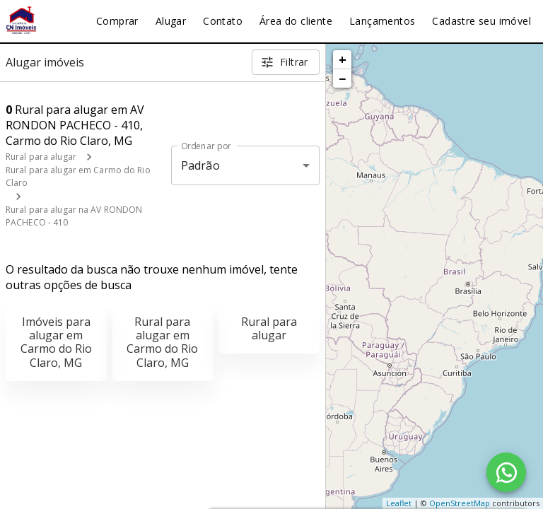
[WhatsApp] (506, 472)
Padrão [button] (200, 165)
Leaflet (398, 503)
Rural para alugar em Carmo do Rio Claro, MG (162, 342)
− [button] (342, 78)
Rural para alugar (41, 157)
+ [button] (342, 59)
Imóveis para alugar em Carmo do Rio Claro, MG (56, 342)
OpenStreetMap (459, 503)
